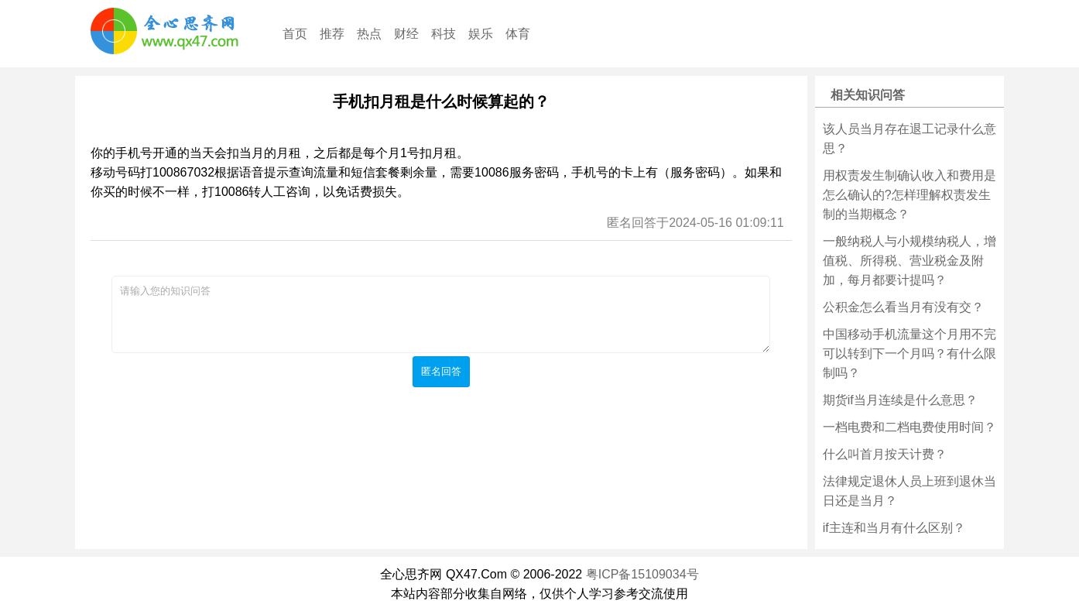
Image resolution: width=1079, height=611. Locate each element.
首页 (295, 33)
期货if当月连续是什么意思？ (900, 400)
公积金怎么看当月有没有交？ (903, 307)
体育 (517, 33)
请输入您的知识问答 (440, 314)
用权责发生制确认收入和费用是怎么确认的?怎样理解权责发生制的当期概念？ (909, 195)
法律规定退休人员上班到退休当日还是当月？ (909, 491)
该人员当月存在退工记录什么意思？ (909, 138)
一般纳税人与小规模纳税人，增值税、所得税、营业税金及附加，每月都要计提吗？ (909, 261)
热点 (369, 33)
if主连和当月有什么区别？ (894, 527)
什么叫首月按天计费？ (885, 454)
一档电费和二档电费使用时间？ (909, 427)
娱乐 (480, 33)
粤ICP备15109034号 (642, 574)
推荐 (332, 33)
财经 (406, 33)
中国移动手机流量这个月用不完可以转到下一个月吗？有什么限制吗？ (909, 353)
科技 (443, 33)
